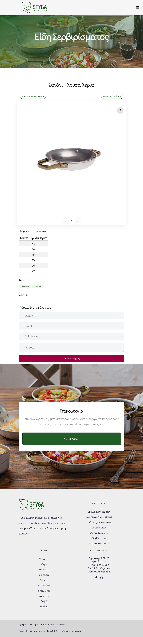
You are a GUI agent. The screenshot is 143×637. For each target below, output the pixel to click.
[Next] (77, 221)
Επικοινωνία (47, 624)
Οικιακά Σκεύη (99, 527)
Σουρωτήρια (44, 595)
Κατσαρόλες (44, 585)
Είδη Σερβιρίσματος (99, 532)
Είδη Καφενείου (98, 538)
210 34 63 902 (101, 564)
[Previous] (65, 221)
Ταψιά (44, 601)
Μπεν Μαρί (44, 590)
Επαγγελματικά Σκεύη (99, 511)
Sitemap (61, 624)
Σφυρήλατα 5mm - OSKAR (99, 516)
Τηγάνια (44, 580)
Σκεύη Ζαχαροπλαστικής (99, 522)
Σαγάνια (44, 606)
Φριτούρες (44, 574)
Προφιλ (22, 624)
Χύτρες (44, 564)
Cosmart (78, 630)
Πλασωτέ (44, 569)
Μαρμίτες (44, 558)
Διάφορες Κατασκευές (99, 543)
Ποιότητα (33, 624)
